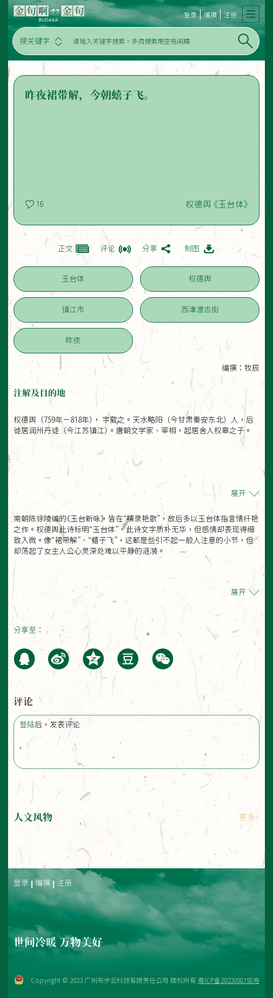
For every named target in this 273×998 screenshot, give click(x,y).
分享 (149, 248)
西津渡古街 (200, 309)
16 (39, 204)
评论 (107, 248)
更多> (249, 817)
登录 (190, 14)
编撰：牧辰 (240, 368)
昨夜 (73, 340)
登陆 (27, 724)
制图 (191, 248)
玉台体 (73, 279)
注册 (230, 14)
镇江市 (73, 309)
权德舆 (200, 279)
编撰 (210, 14)
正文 (65, 248)
